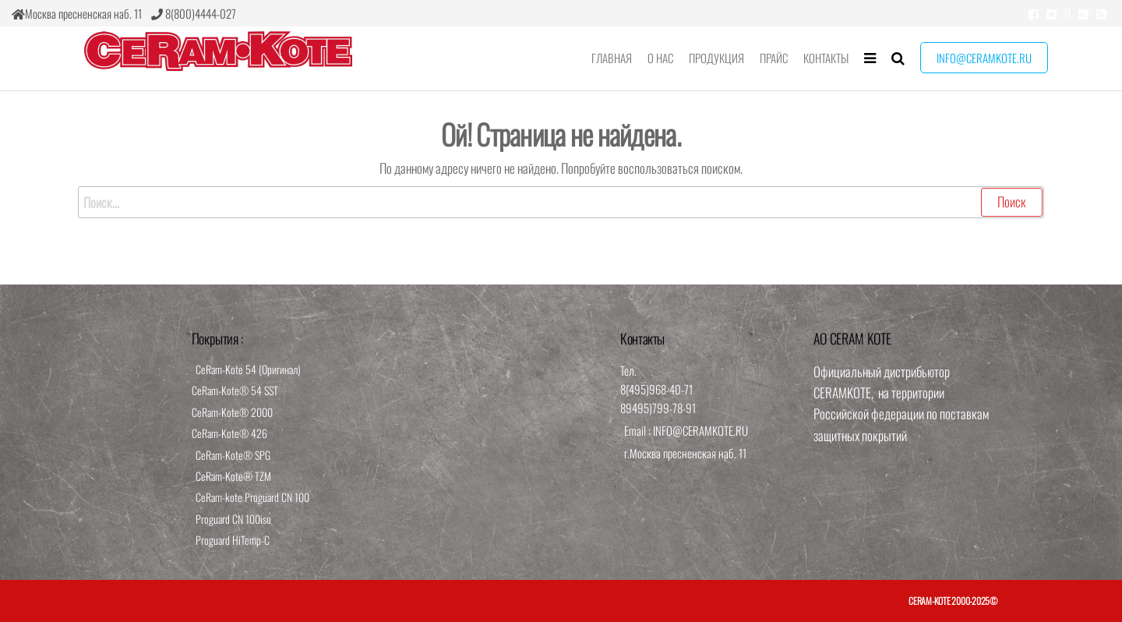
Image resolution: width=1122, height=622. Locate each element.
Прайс (774, 57)
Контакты (826, 57)
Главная (611, 57)
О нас (660, 57)
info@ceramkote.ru (984, 57)
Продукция (716, 57)
